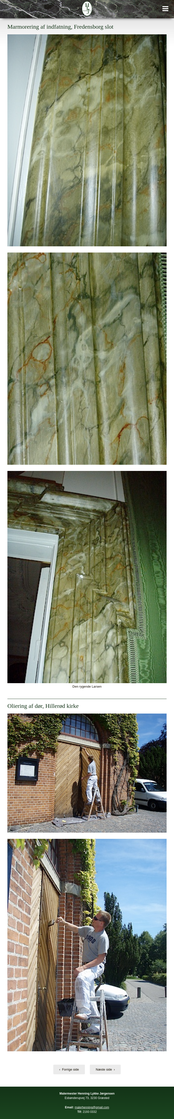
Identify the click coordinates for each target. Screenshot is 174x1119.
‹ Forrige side (69, 1069)
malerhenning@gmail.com (92, 1107)
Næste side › (105, 1069)
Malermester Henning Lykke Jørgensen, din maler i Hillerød (87, 8)
